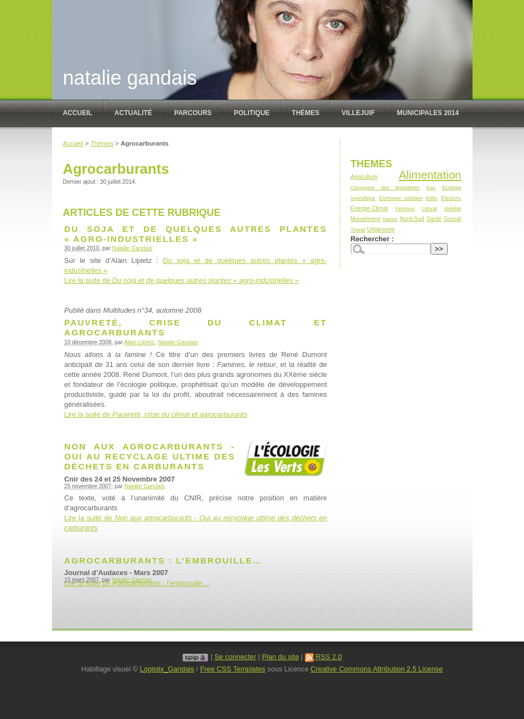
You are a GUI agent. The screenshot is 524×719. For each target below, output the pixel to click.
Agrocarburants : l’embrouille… (163, 560)
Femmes (404, 208)
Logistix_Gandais (167, 669)
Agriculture (364, 177)
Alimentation (430, 174)
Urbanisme (381, 229)
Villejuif (358, 113)
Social (452, 218)
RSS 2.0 (323, 657)
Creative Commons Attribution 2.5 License (376, 669)
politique (252, 113)
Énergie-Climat (369, 208)
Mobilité (452, 208)
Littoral (429, 208)
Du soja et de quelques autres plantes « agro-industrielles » (195, 234)
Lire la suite (181, 280)
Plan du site (280, 657)
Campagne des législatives (385, 187)
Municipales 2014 (428, 113)
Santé (434, 219)
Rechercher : (372, 239)
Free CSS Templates (233, 669)
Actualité (133, 113)
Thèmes (305, 113)
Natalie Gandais (130, 77)
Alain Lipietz (139, 342)
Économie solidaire (401, 198)
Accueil (77, 113)
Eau (431, 187)
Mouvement (365, 219)
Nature (389, 219)
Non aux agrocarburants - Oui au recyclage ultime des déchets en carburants (149, 456)
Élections (451, 198)
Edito (431, 198)
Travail (358, 229)
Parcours (193, 113)
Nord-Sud (412, 219)
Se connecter (235, 657)
